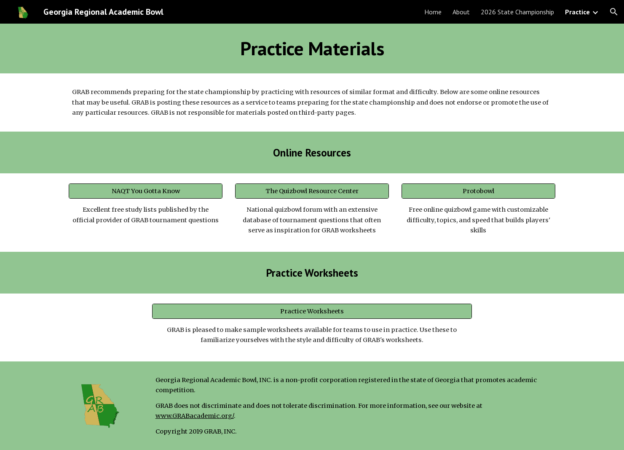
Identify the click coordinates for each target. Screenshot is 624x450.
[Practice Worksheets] (312, 311)
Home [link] (433, 12)
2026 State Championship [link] (517, 12)
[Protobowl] (478, 191)
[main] (312, 48)
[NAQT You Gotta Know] (145, 191)
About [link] (461, 12)
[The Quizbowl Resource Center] (312, 191)
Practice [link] (577, 12)
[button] (614, 12)
